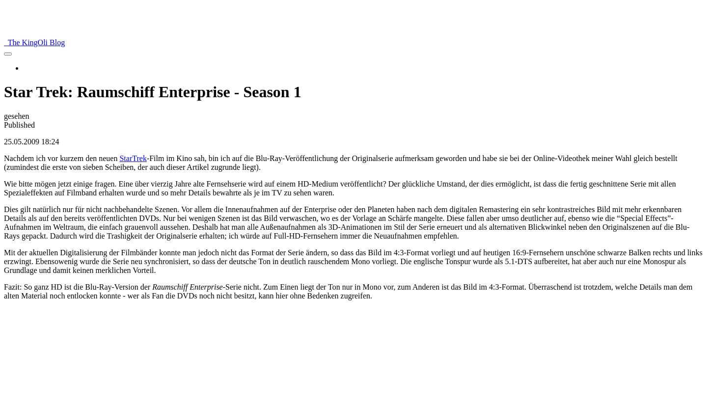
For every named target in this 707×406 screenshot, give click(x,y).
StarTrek (132, 158)
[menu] (8, 54)
